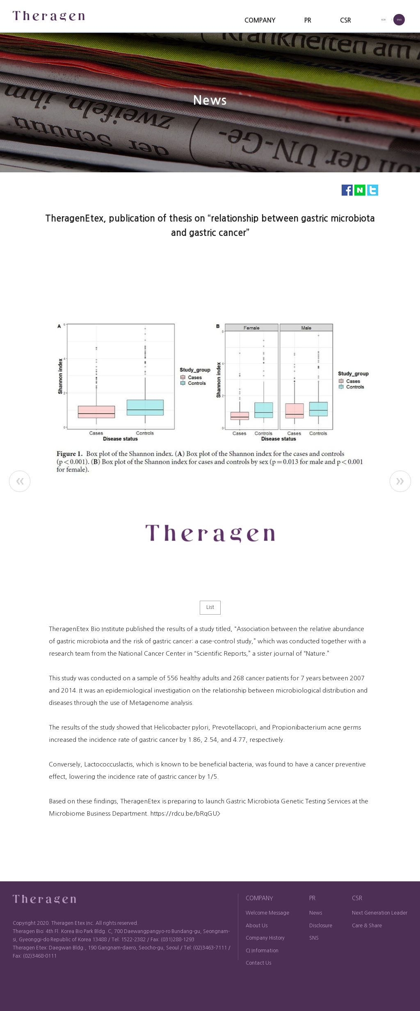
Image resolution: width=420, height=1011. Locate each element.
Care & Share (367, 925)
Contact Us (258, 963)
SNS (314, 938)
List (210, 607)
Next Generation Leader (379, 912)
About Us (256, 925)
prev (19, 481)
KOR (383, 19)
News (315, 912)
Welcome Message (267, 912)
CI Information (262, 950)
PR (307, 20)
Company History (265, 938)
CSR (345, 20)
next (400, 481)
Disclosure (320, 925)
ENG (399, 19)
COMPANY (260, 20)
